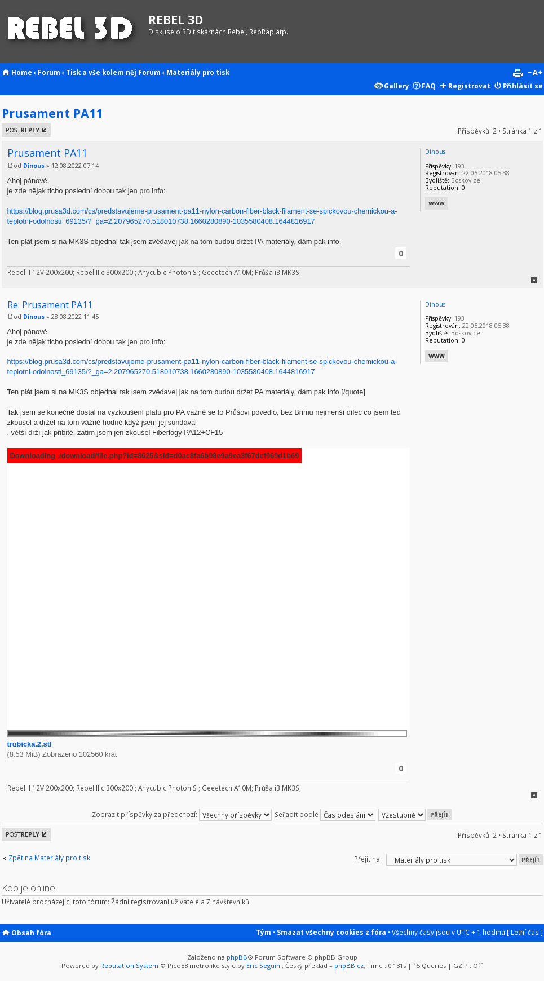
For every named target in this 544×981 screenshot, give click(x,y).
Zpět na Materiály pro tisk (49, 858)
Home (21, 72)
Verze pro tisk (517, 73)
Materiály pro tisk (197, 72)
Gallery (396, 85)
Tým (263, 931)
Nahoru (534, 280)
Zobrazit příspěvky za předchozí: (182, 814)
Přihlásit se (523, 85)
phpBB (237, 957)
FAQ (429, 85)
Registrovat (469, 85)
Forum (49, 72)
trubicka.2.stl (29, 744)
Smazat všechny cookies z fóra (331, 931)
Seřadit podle (325, 814)
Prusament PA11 (52, 113)
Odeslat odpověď (26, 130)
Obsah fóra (31, 932)
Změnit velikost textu (535, 73)
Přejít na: (368, 858)
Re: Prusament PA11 (49, 305)
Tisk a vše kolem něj (101, 72)
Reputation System (129, 965)
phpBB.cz (349, 965)
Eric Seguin (263, 965)
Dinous (34, 166)
